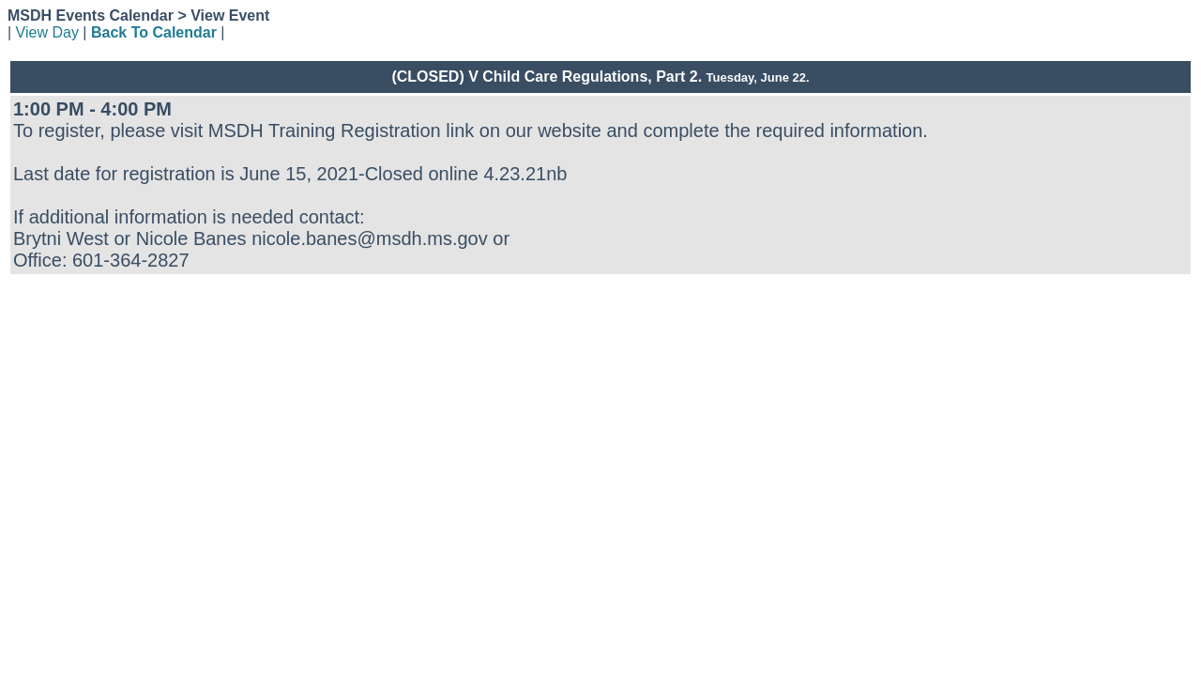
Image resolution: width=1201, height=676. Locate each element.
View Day (47, 32)
